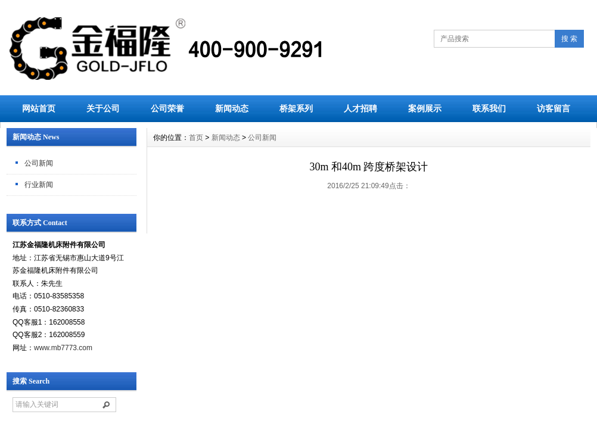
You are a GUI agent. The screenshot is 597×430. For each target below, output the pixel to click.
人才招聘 (360, 108)
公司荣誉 (167, 108)
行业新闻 (38, 184)
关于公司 (103, 108)
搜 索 (569, 39)
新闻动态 (231, 108)
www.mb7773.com (63, 348)
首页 (196, 137)
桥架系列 (296, 108)
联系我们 (489, 108)
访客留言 (553, 108)
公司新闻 (38, 163)
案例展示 (424, 108)
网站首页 (38, 108)
